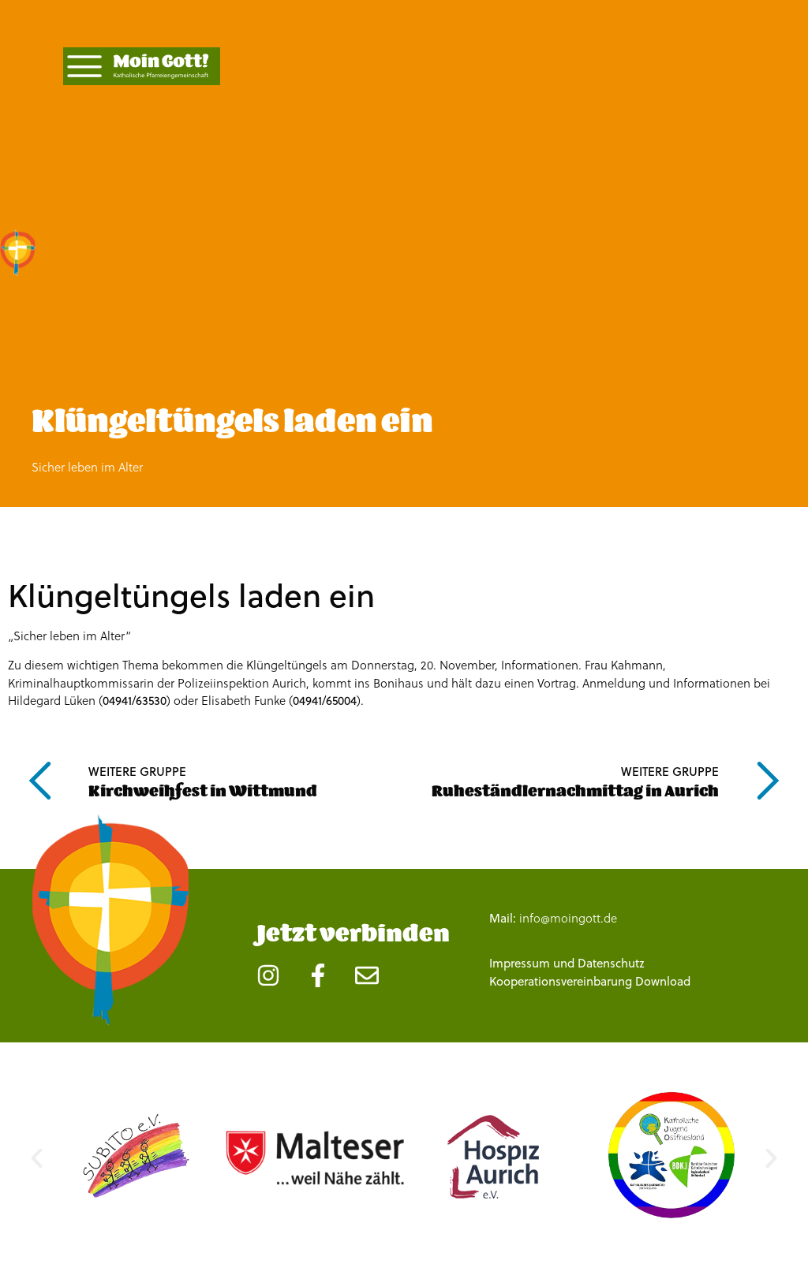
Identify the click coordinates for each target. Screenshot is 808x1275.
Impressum (519, 963)
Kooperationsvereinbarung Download (589, 981)
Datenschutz (611, 963)
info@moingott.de (568, 917)
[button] (37, 1158)
